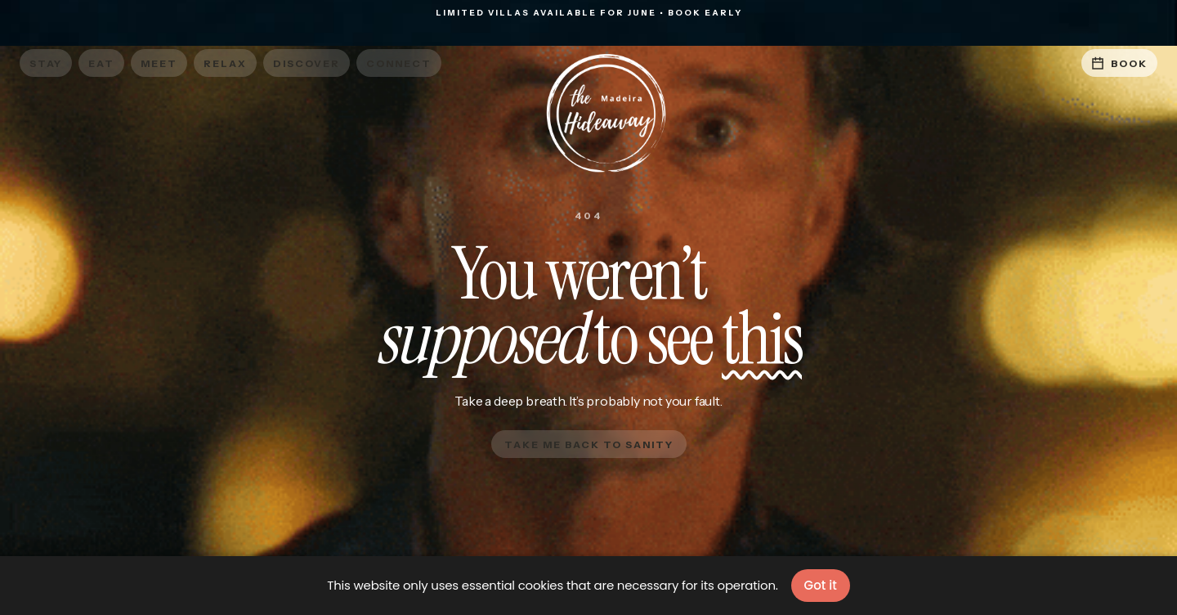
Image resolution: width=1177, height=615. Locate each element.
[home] (588, 113)
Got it (820, 585)
